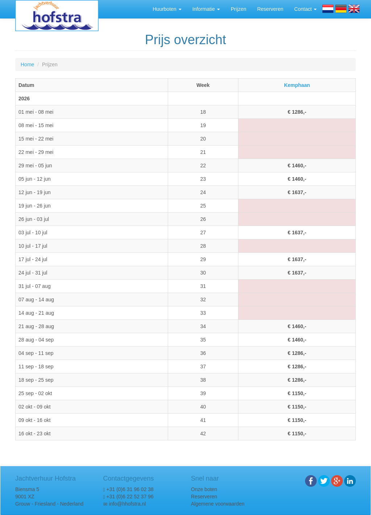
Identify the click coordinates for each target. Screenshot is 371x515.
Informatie (206, 9)
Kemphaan (297, 85)
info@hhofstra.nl (127, 504)
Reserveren (270, 9)
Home (27, 64)
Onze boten (204, 489)
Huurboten (167, 9)
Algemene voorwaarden (218, 504)
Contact (305, 9)
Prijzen (238, 9)
